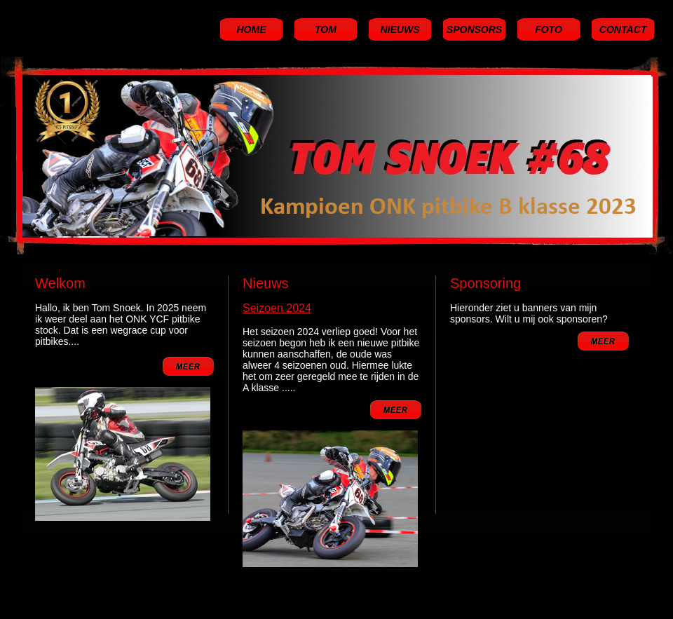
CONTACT (622, 29)
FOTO (548, 29)
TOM (325, 29)
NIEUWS (400, 29)
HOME (251, 29)
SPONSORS (474, 29)
